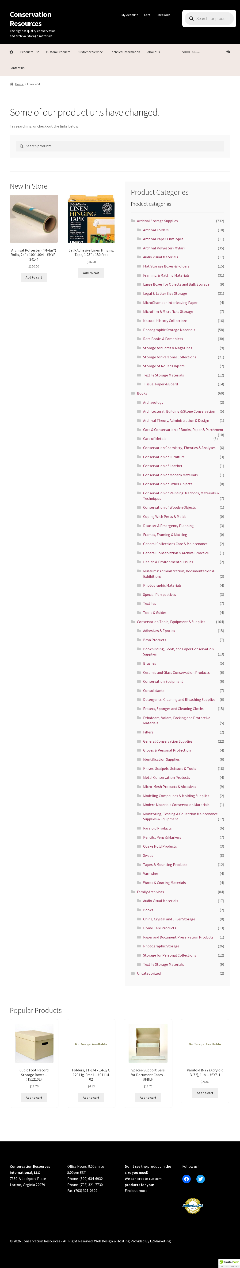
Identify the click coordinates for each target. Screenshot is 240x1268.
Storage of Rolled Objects (164, 366)
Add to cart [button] (34, 277)
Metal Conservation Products (166, 777)
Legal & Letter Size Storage (165, 293)
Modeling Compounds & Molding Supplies (176, 795)
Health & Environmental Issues (168, 561)
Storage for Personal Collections (169, 357)
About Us (153, 52)
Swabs (148, 855)
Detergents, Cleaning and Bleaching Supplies (179, 699)
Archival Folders (156, 230)
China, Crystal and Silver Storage (169, 919)
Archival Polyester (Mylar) (164, 248)
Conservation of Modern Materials (170, 475)
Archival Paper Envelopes (163, 239)
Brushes (149, 663)
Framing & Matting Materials (166, 275)
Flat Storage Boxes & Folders (166, 266)
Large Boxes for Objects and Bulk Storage (176, 284)
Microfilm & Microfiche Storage (168, 311)
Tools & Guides (155, 612)
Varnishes (151, 873)
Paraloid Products (157, 828)
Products (26, 52)
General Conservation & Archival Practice (176, 553)
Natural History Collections (165, 320)
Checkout (163, 15)
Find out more (136, 1190)
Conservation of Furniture (164, 456)
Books (142, 393)
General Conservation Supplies (167, 741)
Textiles (149, 603)
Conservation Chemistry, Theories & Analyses (179, 447)
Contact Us (17, 68)
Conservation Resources (30, 19)
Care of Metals (154, 438)
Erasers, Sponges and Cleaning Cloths (173, 708)
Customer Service (90, 52)
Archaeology (153, 402)
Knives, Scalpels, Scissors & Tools (169, 768)
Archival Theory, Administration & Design (176, 420)
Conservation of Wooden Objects (169, 507)
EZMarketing (160, 1241)
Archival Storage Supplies (157, 220)
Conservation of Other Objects (167, 483)
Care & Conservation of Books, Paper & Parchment (183, 429)
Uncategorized (149, 973)
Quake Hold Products (160, 846)
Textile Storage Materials (163, 375)
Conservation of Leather (162, 465)
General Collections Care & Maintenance (175, 543)
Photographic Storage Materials (169, 329)
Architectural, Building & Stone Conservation (179, 411)
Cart (147, 15)
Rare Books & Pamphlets (163, 338)
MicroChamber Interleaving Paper (170, 302)
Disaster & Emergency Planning (168, 525)
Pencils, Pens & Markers (162, 837)
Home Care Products (159, 928)
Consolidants (153, 690)
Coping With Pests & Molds (164, 516)
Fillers (148, 732)
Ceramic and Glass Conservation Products (176, 672)
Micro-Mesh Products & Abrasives (169, 786)
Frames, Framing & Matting (165, 534)
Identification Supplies (161, 759)
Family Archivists (150, 891)
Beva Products (154, 639)
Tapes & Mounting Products (165, 864)
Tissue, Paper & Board (160, 384)
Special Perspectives (159, 594)
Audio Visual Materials (160, 257)
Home (19, 84)
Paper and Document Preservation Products (178, 937)
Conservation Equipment (163, 681)
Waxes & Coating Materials (164, 882)
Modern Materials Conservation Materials (176, 804)
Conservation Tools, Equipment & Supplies (171, 621)
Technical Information (125, 52)
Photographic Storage (161, 946)
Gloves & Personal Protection (167, 750)
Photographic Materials (162, 585)
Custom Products (58, 52)
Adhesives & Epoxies (159, 630)
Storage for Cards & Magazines (167, 347)
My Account (130, 15)
